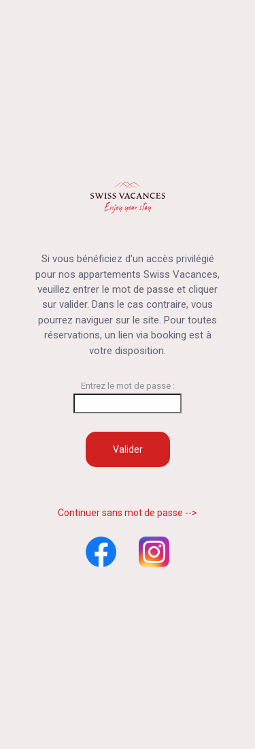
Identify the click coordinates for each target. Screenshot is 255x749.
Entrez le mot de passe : (127, 397)
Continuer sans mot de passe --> (127, 512)
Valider (128, 449)
